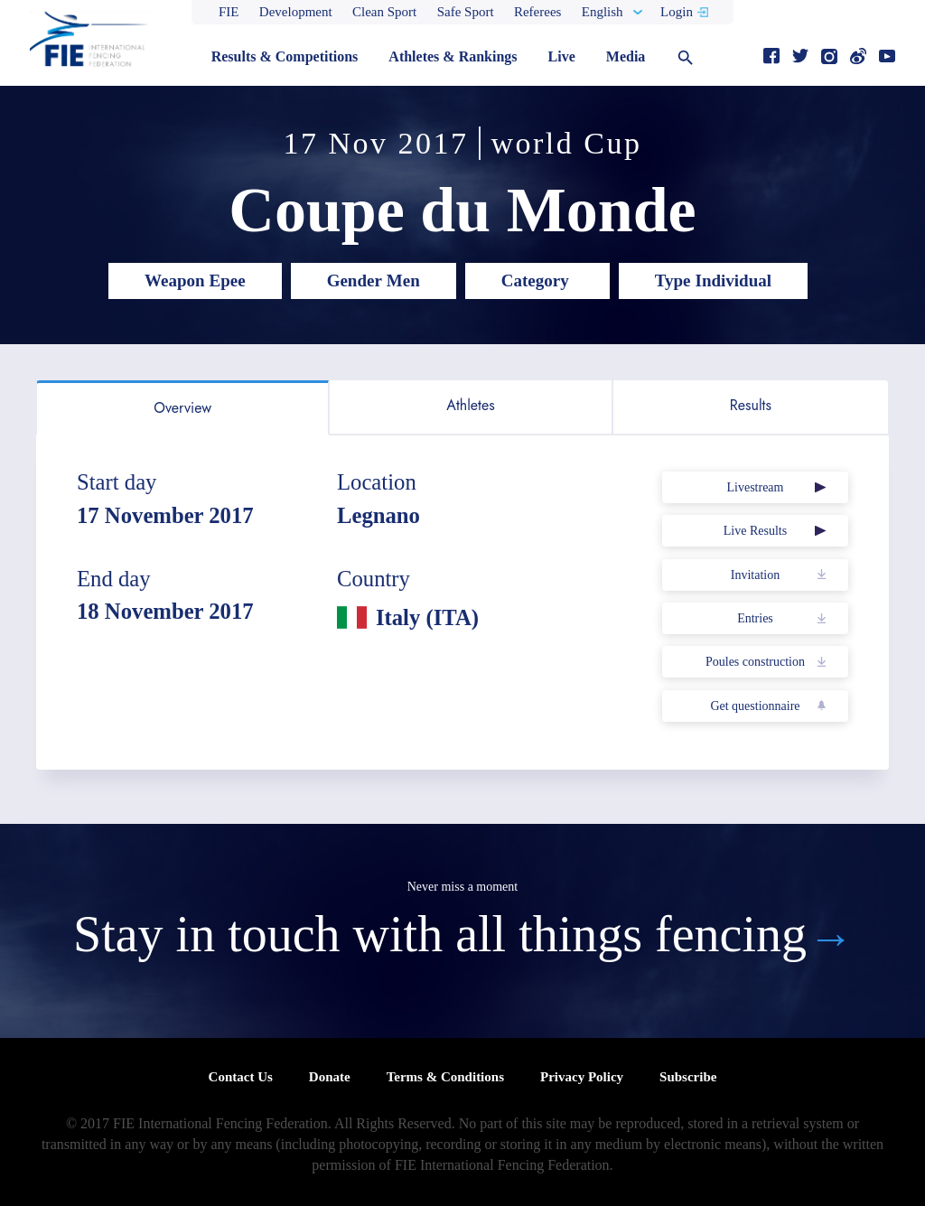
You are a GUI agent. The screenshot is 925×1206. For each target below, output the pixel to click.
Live (561, 56)
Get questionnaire (754, 706)
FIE (229, 12)
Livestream (754, 487)
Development (295, 12)
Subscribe (687, 1077)
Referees (537, 12)
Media (626, 56)
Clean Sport (384, 12)
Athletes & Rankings (452, 56)
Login (676, 12)
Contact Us (241, 1077)
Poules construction (755, 661)
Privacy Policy (581, 1077)
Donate (329, 1077)
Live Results (755, 531)
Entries (755, 618)
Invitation (755, 575)
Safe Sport (465, 12)
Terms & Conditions (445, 1077)
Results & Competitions (285, 56)
